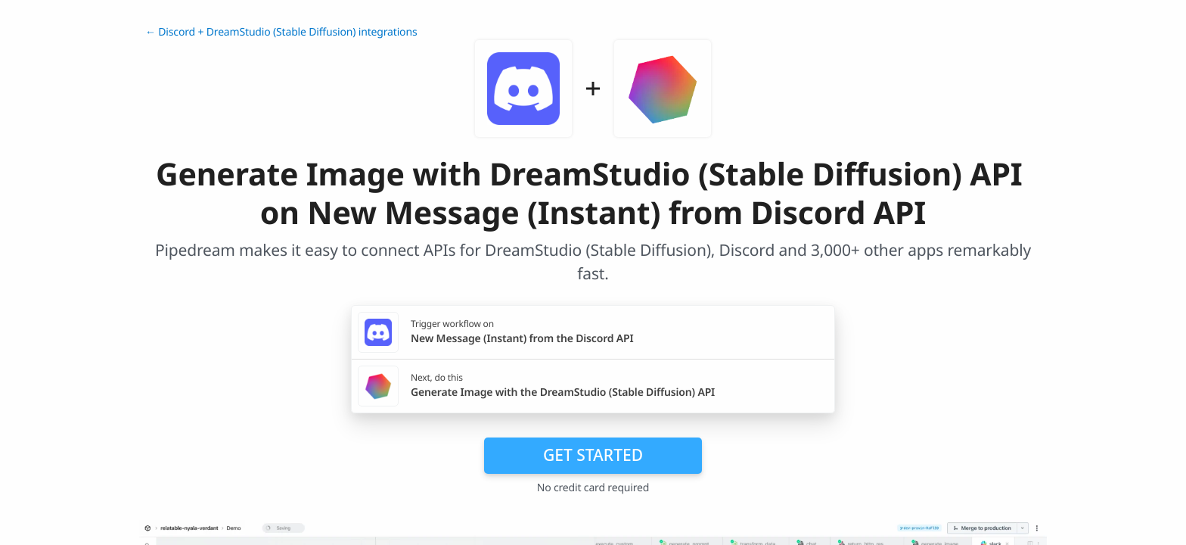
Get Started (593, 455)
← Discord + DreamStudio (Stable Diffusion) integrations (281, 32)
